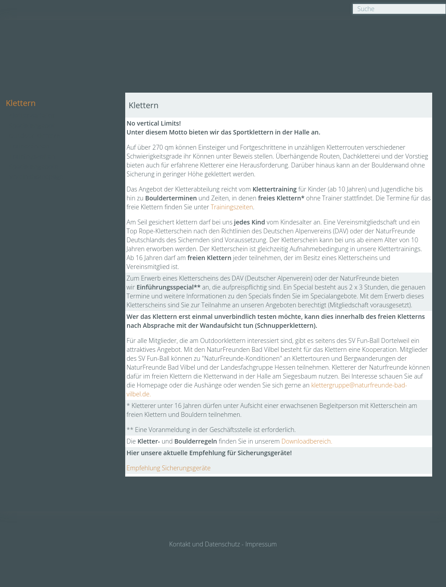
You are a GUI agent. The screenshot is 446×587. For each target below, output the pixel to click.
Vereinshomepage (36, 176)
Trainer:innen (29, 146)
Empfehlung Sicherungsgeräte (169, 468)
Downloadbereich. (307, 441)
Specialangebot (32, 125)
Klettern (21, 103)
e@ (350, 385)
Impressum (261, 544)
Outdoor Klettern (35, 135)
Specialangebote (33, 166)
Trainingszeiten (32, 156)
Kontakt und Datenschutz (204, 544)
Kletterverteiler (32, 115)
